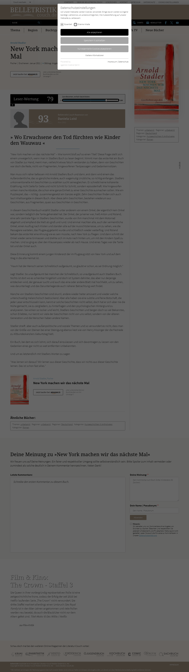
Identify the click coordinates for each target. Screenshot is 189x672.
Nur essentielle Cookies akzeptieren (95, 48)
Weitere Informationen (94, 55)
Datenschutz (123, 61)
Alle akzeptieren (94, 32)
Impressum (112, 61)
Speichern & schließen (94, 40)
